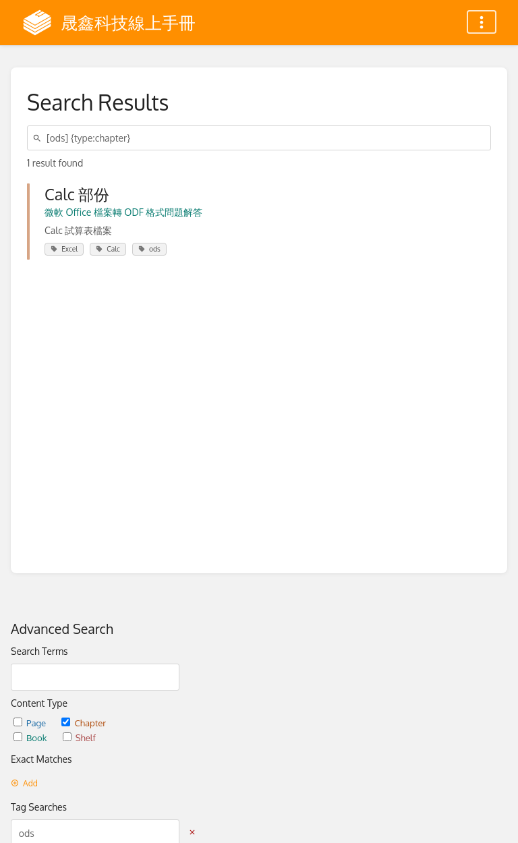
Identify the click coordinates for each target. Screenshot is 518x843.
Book (31, 737)
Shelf (79, 737)
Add (24, 783)
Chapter (83, 722)
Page (30, 722)
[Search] (39, 138)
